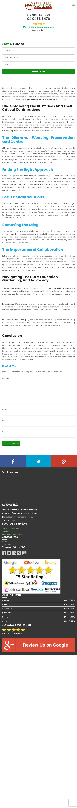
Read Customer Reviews (12, 534)
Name (5, 409)
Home (4, 541)
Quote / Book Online (10, 528)
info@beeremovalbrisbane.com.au (18, 517)
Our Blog (5, 531)
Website (5, 431)
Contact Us (6, 544)
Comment (6, 378)
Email (5, 420)
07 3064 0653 (9, 520)
